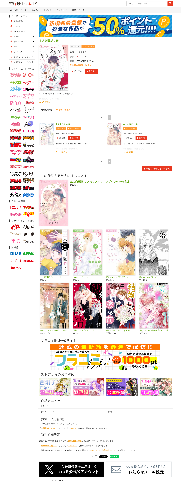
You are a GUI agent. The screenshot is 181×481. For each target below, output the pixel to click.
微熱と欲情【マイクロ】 (84, 303)
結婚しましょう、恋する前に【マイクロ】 (121, 303)
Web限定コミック (20, 4)
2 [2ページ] (109, 90)
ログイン (72, 401)
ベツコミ (82, 29)
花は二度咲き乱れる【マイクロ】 (154, 303)
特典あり (61, 101)
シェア (94, 429)
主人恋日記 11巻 (63, 97)
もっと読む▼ (45, 75)
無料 (93, 468)
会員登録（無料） (49, 401)
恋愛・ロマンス (47, 384)
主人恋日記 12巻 (130, 97)
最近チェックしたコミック (112, 468)
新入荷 (45, 468)
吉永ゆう (82, 24)
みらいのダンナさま (82, 250)
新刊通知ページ (75, 413)
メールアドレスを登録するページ (102, 423)
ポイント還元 (89, 19)
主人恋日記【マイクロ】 (51, 250)
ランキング (58, 468)
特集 (70, 468)
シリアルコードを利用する (23, 35)
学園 (110, 384)
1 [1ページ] (105, 90)
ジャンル (81, 468)
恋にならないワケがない (117, 250)
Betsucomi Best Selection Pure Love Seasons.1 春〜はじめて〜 (55, 303)
